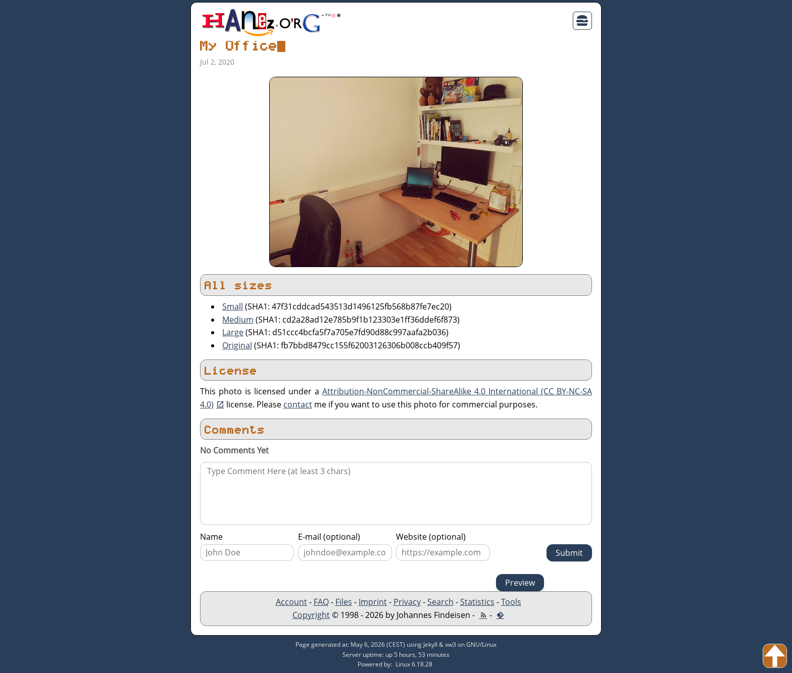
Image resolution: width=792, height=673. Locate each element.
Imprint (373, 601)
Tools (511, 601)
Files (343, 601)
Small (232, 306)
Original (237, 345)
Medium (238, 319)
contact (297, 404)
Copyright (311, 614)
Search (440, 601)
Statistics (477, 601)
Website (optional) (431, 536)
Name (211, 536)
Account (291, 601)
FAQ (321, 601)
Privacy (407, 601)
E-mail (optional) (329, 536)
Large (232, 332)
